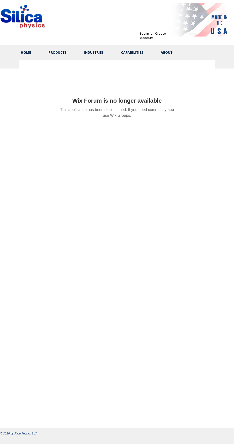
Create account (153, 36)
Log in (144, 34)
